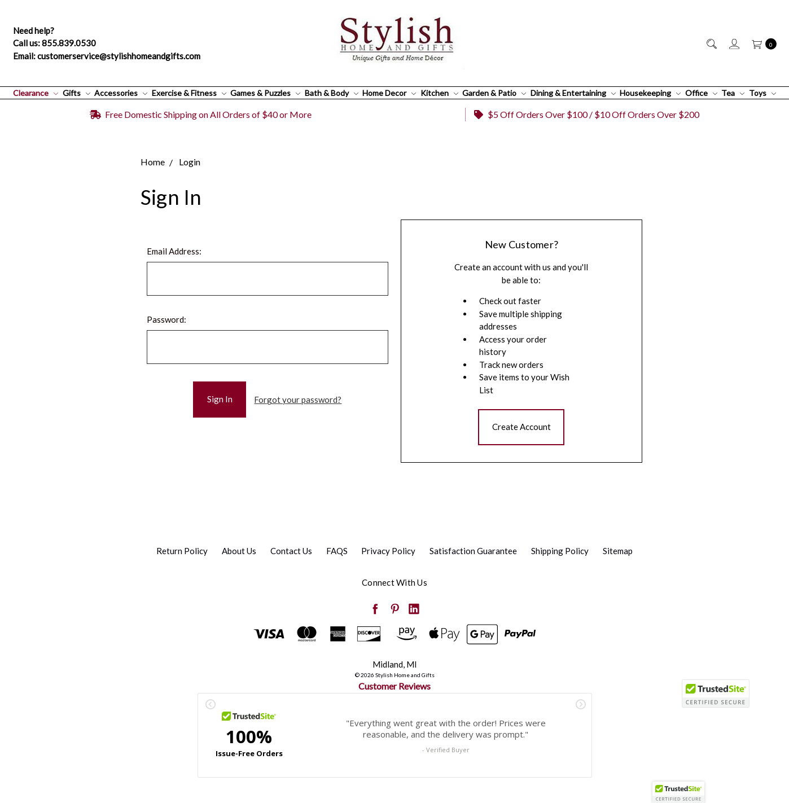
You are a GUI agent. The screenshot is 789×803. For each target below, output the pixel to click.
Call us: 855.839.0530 (54, 43)
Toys (762, 93)
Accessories (120, 93)
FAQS (337, 551)
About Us (239, 551)
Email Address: (174, 251)
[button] (678, 792)
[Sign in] (733, 43)
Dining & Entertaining (573, 93)
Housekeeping (650, 93)
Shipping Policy (560, 551)
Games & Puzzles (265, 93)
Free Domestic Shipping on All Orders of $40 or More (201, 114)
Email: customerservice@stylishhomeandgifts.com (106, 56)
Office (701, 93)
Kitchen (439, 93)
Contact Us (291, 551)
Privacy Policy (388, 551)
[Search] (710, 43)
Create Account (521, 427)
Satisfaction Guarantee (473, 551)
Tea (732, 93)
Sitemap (618, 551)
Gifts (76, 93)
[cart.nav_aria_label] (761, 43)
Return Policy (182, 551)
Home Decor (389, 93)
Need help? (33, 30)
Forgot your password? (297, 399)
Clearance (35, 93)
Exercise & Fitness (189, 93)
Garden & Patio (494, 93)
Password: (166, 319)
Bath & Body (331, 93)
